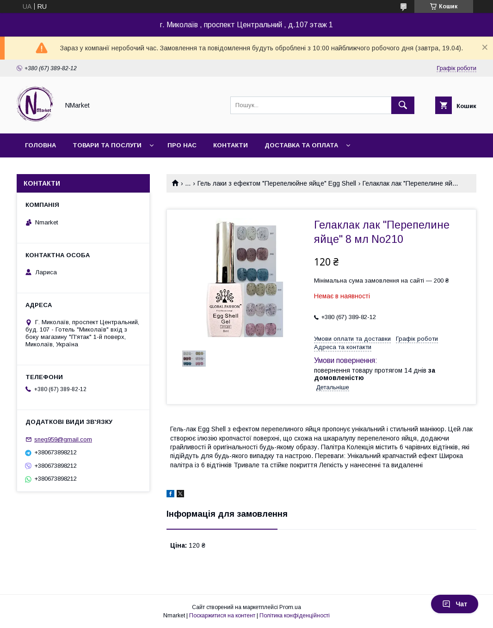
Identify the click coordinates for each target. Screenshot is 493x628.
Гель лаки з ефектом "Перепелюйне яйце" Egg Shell (276, 183)
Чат (454, 604)
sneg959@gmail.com (63, 439)
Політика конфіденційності (294, 615)
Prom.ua (290, 607)
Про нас (182, 145)
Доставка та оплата (301, 145)
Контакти (230, 145)
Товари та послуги (107, 145)
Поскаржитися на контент (222, 615)
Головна (40, 145)
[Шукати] (402, 105)
